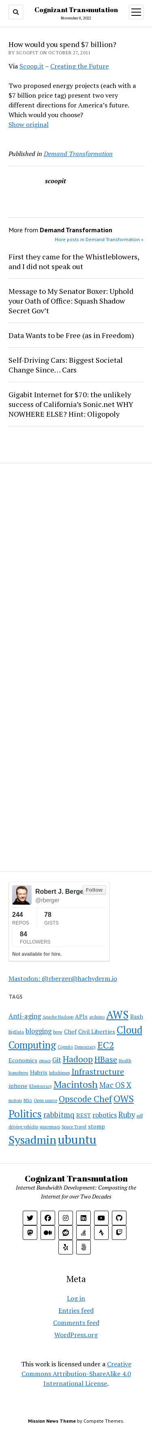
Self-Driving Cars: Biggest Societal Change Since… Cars (66, 365)
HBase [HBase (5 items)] (105, 1059)
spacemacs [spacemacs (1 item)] (50, 1127)
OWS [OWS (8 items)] (123, 1098)
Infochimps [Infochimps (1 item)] (59, 1073)
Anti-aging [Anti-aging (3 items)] (25, 1016)
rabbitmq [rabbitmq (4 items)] (59, 1114)
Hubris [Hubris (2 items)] (38, 1072)
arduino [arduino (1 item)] (97, 1017)
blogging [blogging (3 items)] (38, 1031)
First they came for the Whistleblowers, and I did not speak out (74, 261)
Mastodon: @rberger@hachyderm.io (63, 978)
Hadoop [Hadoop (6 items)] (78, 1059)
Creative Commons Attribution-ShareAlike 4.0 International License (76, 1373)
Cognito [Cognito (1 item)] (65, 1047)
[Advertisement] (59, 523)
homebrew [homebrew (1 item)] (18, 1073)
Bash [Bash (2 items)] (136, 1016)
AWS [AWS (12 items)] (117, 1015)
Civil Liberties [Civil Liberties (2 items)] (96, 1031)
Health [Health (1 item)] (125, 1061)
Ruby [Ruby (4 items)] (126, 1114)
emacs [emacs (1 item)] (45, 1061)
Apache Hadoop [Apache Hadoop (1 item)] (58, 1017)
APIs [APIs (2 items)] (81, 1016)
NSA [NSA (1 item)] (28, 1100)
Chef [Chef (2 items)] (70, 1031)
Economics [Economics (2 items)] (23, 1060)
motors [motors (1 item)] (15, 1100)
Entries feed (76, 1310)
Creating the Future (79, 66)
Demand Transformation (78, 153)
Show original (29, 124)
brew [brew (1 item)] (57, 1032)
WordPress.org (76, 1334)
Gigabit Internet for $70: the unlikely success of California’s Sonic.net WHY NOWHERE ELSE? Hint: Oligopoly (71, 404)
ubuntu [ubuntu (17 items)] (77, 1139)
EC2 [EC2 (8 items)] (105, 1045)
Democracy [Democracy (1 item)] (85, 1047)
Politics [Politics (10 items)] (25, 1113)
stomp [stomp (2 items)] (96, 1126)
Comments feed (76, 1322)
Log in (76, 1298)
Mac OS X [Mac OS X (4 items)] (115, 1085)
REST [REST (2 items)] (83, 1115)
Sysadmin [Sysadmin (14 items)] (32, 1139)
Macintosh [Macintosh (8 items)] (76, 1084)
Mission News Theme (52, 1421)
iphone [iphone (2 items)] (18, 1086)
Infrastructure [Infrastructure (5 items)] (97, 1071)
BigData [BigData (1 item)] (16, 1032)
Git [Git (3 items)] (56, 1059)
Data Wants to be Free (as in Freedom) (71, 335)
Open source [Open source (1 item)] (45, 1100)
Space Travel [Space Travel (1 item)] (74, 1127)
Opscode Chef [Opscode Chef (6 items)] (85, 1099)
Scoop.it (31, 66)
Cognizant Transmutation (76, 9)
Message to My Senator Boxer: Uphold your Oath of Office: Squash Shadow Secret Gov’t (71, 300)
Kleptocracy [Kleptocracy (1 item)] (40, 1086)
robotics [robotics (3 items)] (104, 1115)
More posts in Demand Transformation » (99, 239)
